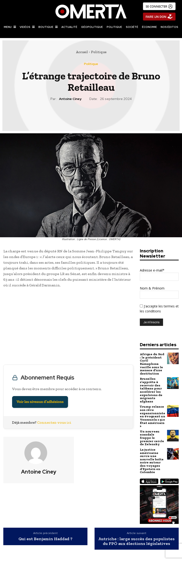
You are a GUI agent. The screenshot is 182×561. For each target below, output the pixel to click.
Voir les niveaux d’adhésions (40, 402)
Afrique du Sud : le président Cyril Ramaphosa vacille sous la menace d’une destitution (152, 363)
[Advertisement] (68, 327)
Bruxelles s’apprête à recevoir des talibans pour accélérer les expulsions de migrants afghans (151, 388)
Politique (98, 52)
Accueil (82, 52)
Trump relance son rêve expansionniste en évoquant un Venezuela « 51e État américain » (152, 414)
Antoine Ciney (70, 99)
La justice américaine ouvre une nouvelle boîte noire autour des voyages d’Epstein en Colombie (151, 456)
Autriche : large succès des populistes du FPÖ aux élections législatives (136, 536)
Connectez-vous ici (54, 422)
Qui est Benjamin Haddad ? (45, 533)
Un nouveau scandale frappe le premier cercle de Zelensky (152, 434)
